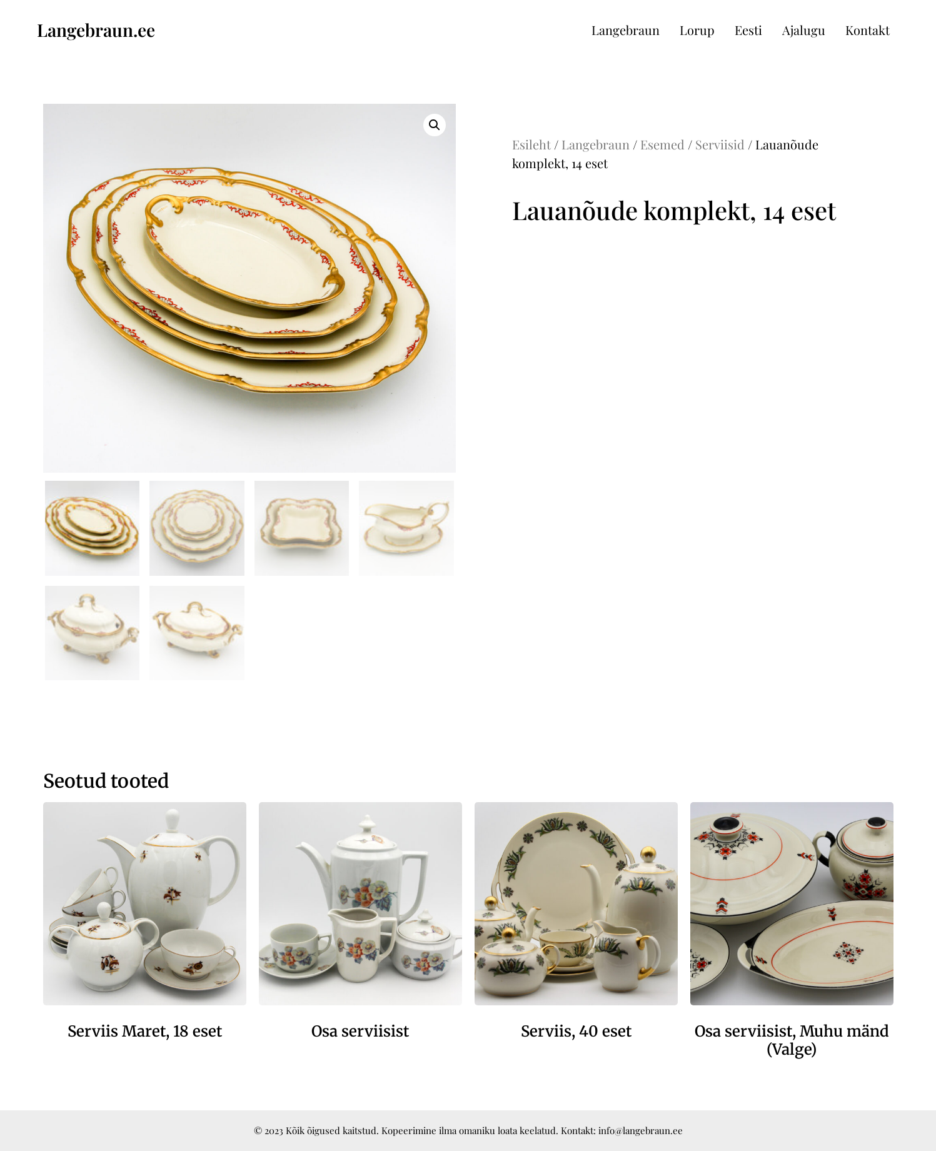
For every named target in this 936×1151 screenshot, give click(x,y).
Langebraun (625, 29)
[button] (434, 125)
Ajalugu (803, 29)
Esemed (662, 144)
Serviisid (720, 144)
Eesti (748, 29)
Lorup (697, 29)
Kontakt (867, 29)
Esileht (531, 144)
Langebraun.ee (96, 29)
